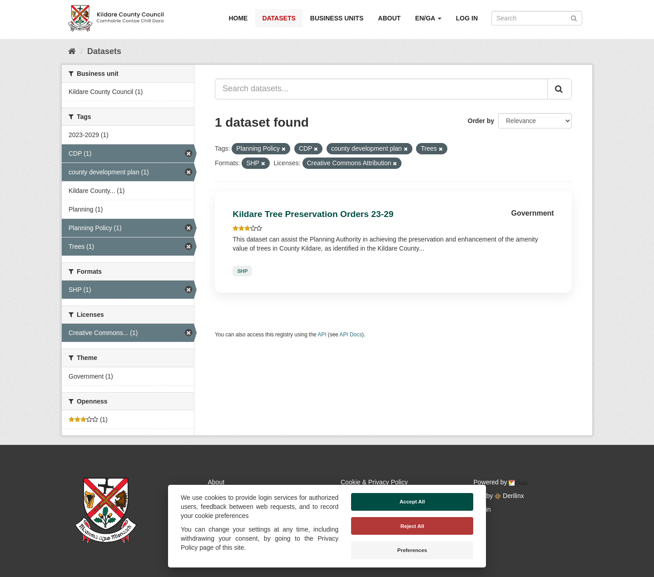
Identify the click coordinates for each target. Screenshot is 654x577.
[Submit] (574, 17)
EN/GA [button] (428, 18)
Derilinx (509, 495)
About (389, 18)
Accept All (412, 501)
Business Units (336, 18)
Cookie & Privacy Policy (374, 482)
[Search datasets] (536, 18)
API (321, 334)
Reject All (412, 526)
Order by (481, 120)
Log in (467, 18)
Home (238, 18)
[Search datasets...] (381, 89)
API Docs (351, 334)
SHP (242, 271)
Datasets (278, 18)
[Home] (72, 51)
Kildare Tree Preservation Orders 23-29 (313, 214)
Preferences (412, 550)
